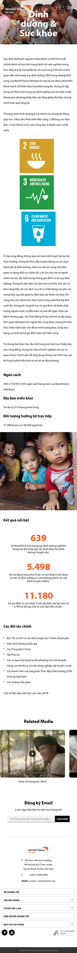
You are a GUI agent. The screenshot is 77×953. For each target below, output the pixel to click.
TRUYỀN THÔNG (12, 900)
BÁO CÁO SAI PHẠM (14, 925)
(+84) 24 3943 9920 (38, 875)
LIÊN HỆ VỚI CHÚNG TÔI (16, 916)
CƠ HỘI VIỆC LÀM (12, 908)
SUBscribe (62, 819)
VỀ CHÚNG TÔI (11, 892)
